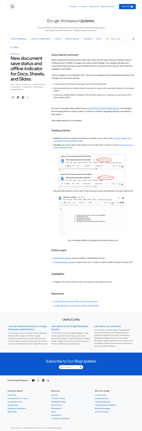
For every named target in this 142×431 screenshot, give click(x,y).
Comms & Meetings (18, 39)
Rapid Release (38, 87)
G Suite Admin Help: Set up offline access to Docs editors (76, 301)
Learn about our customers (107, 326)
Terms (59, 428)
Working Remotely (58, 402)
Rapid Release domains (62, 258)
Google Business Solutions (105, 405)
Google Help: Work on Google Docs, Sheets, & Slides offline (76, 306)
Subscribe (127, 6)
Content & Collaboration (41, 39)
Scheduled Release (16, 89)
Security (54, 395)
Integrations (56, 415)
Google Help (13, 405)
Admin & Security (72, 39)
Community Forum (15, 402)
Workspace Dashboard (17, 408)
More (99, 39)
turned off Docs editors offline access (103, 108)
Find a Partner (56, 405)
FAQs (53, 412)
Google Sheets (15, 87)
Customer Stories (58, 398)
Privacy (55, 428)
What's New (12, 412)
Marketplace (56, 408)
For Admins (83, 7)
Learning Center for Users (18, 398)
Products (73, 7)
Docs (12, 84)
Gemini (58, 39)
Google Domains (101, 398)
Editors (18, 84)
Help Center (94, 7)
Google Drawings (39, 84)
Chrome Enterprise (102, 402)
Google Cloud (100, 395)
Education (88, 39)
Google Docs (27, 84)
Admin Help (12, 395)
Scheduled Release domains (64, 262)
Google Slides (27, 87)
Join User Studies (102, 412)
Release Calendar (107, 7)
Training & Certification (60, 419)
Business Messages (102, 408)
